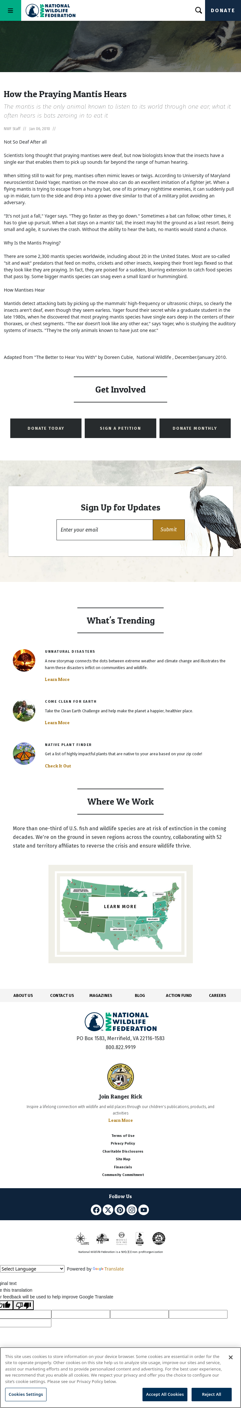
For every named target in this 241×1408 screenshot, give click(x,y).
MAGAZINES (101, 995)
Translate (108, 1269)
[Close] (231, 1357)
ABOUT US (23, 995)
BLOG (140, 995)
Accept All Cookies (165, 1394)
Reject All (211, 1394)
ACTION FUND (179, 995)
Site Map (123, 1159)
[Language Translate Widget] (32, 1268)
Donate (223, 10)
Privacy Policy (123, 1143)
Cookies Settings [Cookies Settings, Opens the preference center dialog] (26, 1394)
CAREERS (217, 995)
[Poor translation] (23, 1305)
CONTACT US (62, 995)
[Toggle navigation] (10, 10)
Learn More (57, 679)
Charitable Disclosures (122, 1151)
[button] (169, 529)
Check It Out (58, 766)
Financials (123, 1167)
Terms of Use (122, 1136)
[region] (120, 1377)
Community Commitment (123, 1175)
